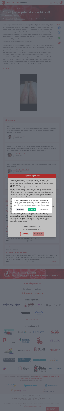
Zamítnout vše (20, 209)
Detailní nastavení (44, 209)
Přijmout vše (32, 209)
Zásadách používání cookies (42, 205)
